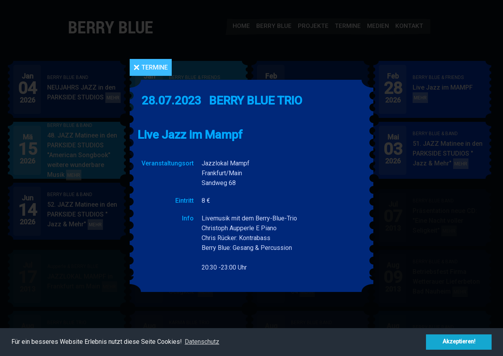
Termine (154, 67)
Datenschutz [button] (202, 341)
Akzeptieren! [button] (458, 341)
